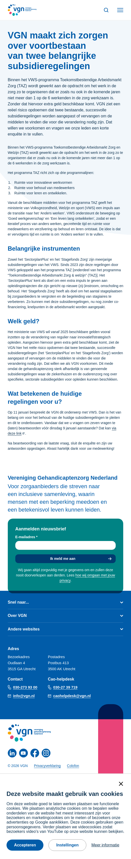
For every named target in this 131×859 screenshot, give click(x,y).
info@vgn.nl (24, 696)
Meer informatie (105, 845)
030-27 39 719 (65, 687)
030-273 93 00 (25, 687)
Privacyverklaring (47, 766)
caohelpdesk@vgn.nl (72, 696)
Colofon (73, 766)
